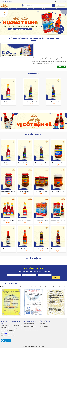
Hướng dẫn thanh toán (43, 326)
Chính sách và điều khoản (29, 323)
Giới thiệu (58, 1)
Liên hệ (64, 1)
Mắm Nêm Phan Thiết (23, 9)
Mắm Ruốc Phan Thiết (35, 9)
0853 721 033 (6, 333)
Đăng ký (56, 277)
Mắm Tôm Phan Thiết (46, 9)
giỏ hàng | (61, 5)
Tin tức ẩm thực (56, 9)
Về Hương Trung (42, 323)
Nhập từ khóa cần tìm (53, 5)
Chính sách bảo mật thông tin (30, 329)
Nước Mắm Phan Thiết (12, 9)
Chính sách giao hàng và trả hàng (30, 326)
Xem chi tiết (62, 66)
